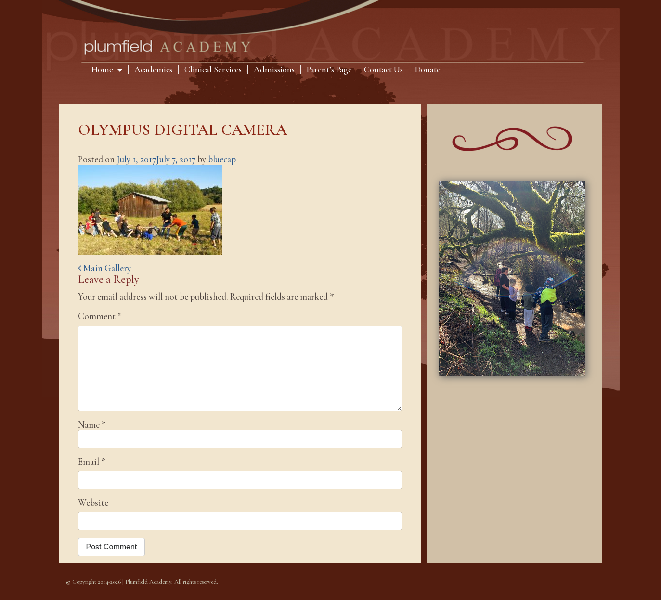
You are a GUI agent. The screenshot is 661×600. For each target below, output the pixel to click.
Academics (153, 69)
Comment (100, 316)
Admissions (274, 69)
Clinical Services (213, 69)
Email (91, 461)
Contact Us (383, 69)
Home (103, 69)
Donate (428, 69)
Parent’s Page (329, 69)
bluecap (222, 159)
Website (93, 502)
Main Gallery (104, 268)
